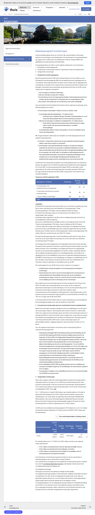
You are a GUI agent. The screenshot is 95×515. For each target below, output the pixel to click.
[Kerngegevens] (75, 14)
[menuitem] (24, 7)
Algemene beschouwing (13, 48)
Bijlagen (22, 10)
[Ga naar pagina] (80, 14)
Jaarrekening (63, 7)
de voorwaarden (73, 3)
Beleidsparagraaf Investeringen (21, 14)
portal (87, 9)
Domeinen (36, 7)
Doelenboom (37, 10)
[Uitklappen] (29, 58)
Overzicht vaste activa (12, 64)
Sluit (87, 3)
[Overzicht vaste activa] (85, 14)
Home (5, 14)
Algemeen (23, 7)
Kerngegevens (10, 53)
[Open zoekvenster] (89, 14)
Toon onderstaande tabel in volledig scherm (72, 416)
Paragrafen (49, 7)
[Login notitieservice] (13, 512)
